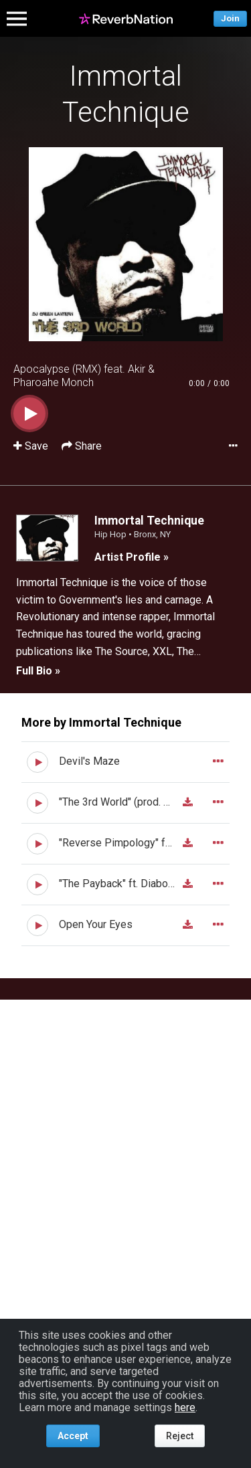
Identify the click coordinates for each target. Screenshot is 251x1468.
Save (32, 446)
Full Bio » (38, 670)
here (185, 1407)
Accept (73, 1436)
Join (230, 18)
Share (82, 446)
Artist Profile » (131, 557)
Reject (179, 1436)
